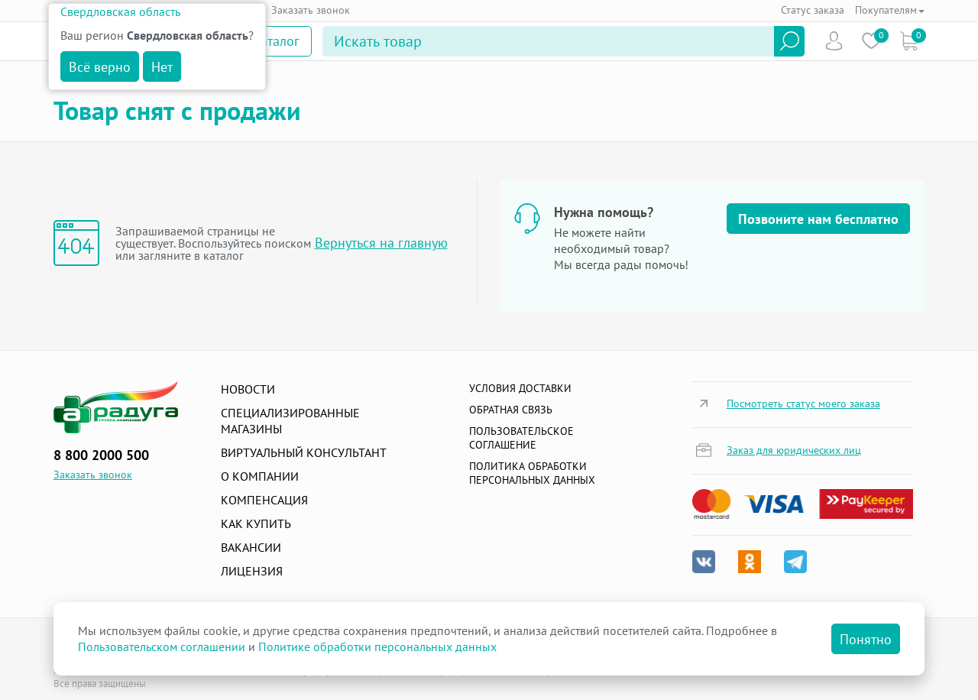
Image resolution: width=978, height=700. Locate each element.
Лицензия (252, 570)
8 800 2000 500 (101, 455)
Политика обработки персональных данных (532, 473)
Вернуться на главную (381, 242)
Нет (162, 67)
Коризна (908, 40)
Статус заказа (812, 10)
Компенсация (264, 499)
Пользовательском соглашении (161, 646)
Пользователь (834, 40)
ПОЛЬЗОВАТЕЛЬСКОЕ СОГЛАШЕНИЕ (521, 438)
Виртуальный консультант (304, 452)
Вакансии (251, 547)
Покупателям (890, 10)
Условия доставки (520, 388)
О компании (260, 476)
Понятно (866, 639)
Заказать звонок (310, 10)
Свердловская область (120, 11)
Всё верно (100, 67)
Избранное (871, 40)
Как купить (256, 523)
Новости (248, 389)
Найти (789, 41)
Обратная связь (510, 409)
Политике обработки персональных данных (377, 646)
